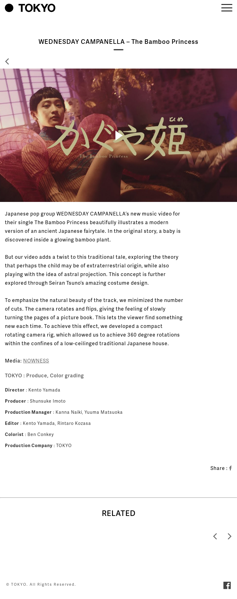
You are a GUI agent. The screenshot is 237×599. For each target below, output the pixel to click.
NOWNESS (36, 360)
